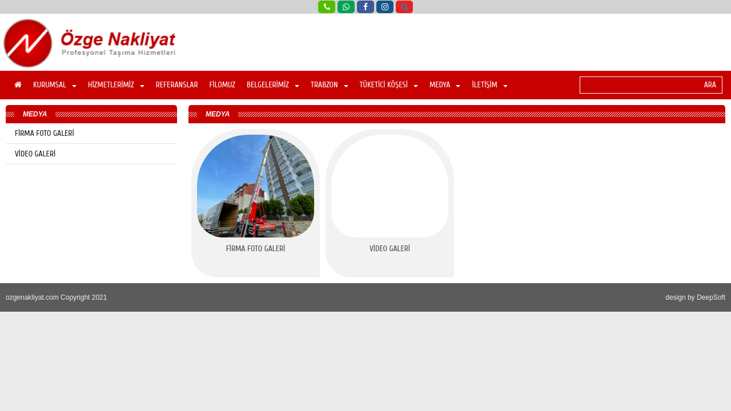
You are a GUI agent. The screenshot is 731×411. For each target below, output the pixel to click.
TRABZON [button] (329, 85)
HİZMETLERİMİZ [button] (116, 85)
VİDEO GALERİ (35, 154)
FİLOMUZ (222, 85)
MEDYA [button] (445, 85)
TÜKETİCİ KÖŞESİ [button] (389, 85)
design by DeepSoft (695, 297)
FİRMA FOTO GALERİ (44, 133)
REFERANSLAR (177, 85)
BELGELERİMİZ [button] (273, 85)
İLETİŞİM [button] (489, 85)
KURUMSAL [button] (55, 85)
